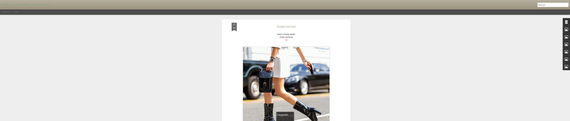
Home (16, 12)
